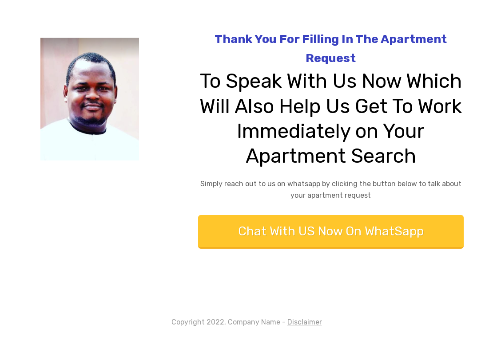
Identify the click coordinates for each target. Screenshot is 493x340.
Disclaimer (304, 322)
